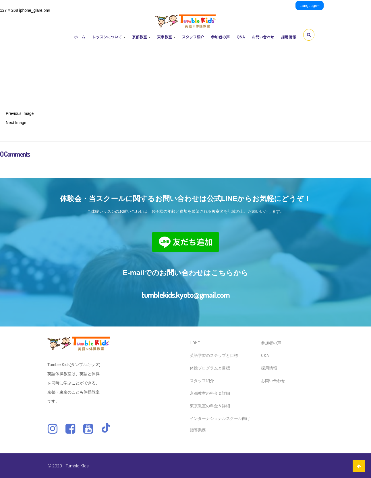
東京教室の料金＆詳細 (210, 405)
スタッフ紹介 (193, 37)
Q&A (241, 37)
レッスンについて (108, 37)
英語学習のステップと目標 (214, 355)
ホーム (79, 37)
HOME (195, 342)
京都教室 (141, 37)
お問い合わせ (263, 37)
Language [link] (309, 5)
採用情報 (288, 37)
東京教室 (166, 37)
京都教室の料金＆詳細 (210, 393)
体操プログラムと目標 (210, 367)
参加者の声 (220, 37)
